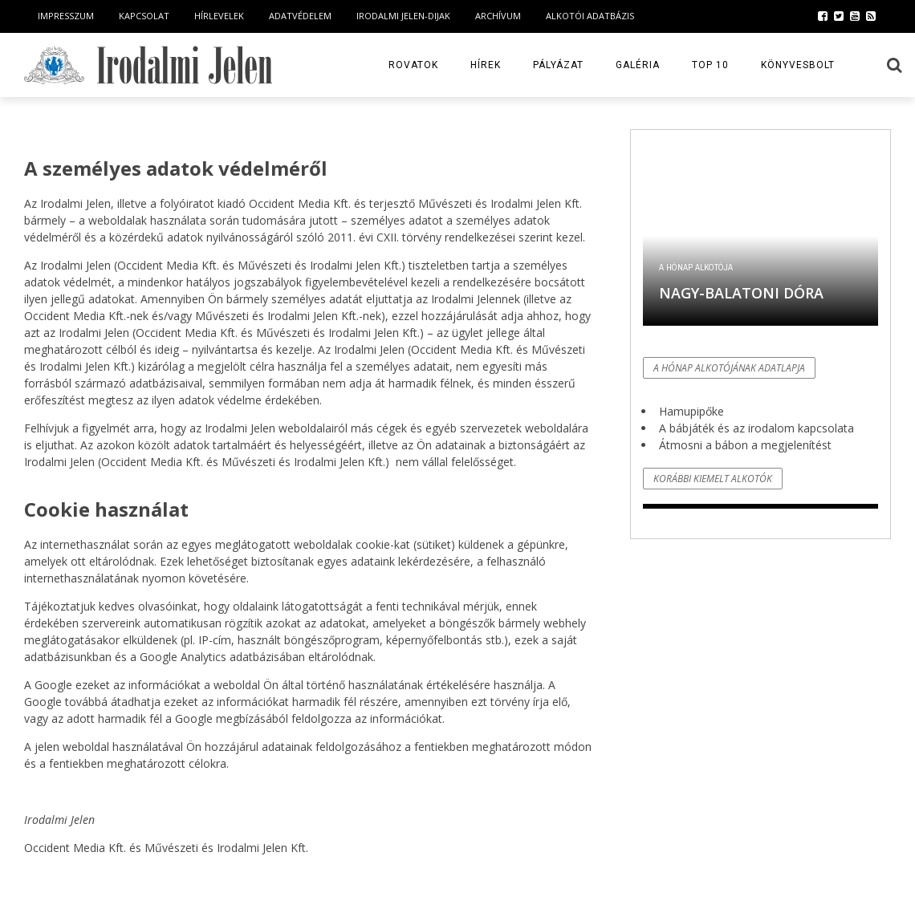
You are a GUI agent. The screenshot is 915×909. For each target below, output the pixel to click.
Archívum (498, 16)
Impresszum (66, 16)
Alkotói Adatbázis (590, 16)
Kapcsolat (144, 16)
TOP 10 (710, 65)
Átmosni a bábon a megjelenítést (745, 444)
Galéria (638, 65)
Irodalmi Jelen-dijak (403, 16)
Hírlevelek (219, 16)
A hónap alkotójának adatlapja (729, 368)
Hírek (485, 65)
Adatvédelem (300, 16)
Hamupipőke (691, 411)
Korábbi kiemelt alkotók (712, 478)
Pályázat (558, 65)
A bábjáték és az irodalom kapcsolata (756, 428)
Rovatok (413, 65)
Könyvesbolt (798, 65)
